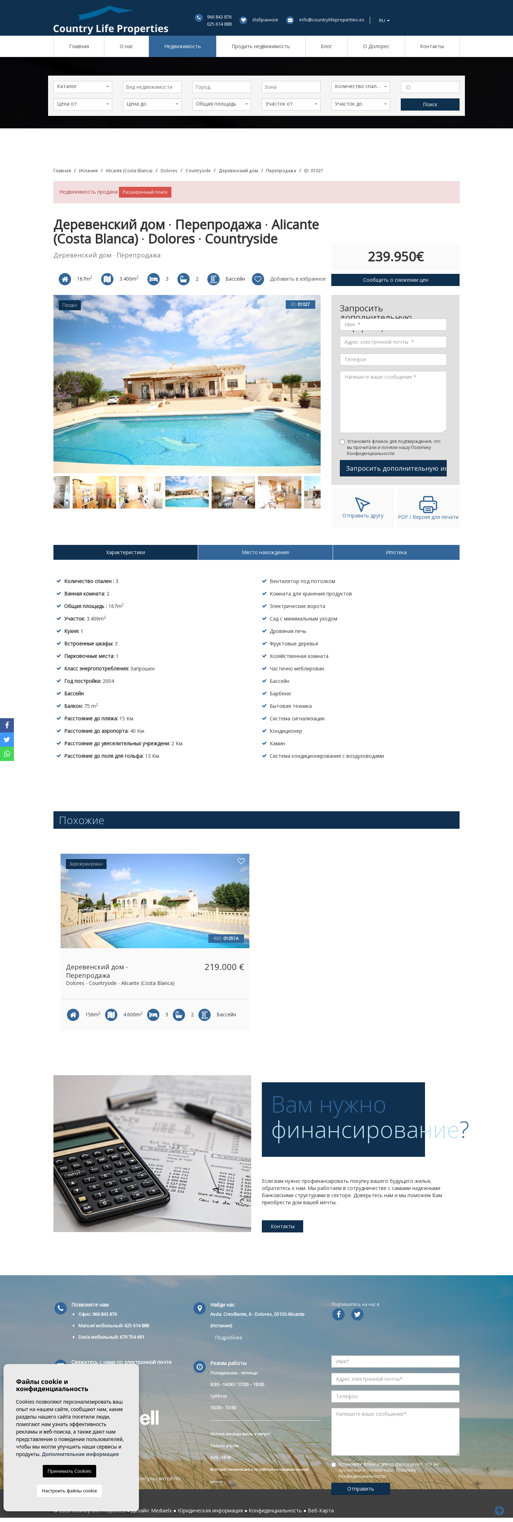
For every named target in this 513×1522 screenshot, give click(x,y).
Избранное (265, 19)
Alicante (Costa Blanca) (129, 170)
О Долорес (376, 46)
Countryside (198, 170)
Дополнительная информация (80, 1454)
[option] (187, 384)
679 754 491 (132, 1337)
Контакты (432, 46)
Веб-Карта (321, 1510)
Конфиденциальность (275, 1510)
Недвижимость (182, 46)
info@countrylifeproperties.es (331, 19)
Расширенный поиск (145, 192)
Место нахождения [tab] (265, 552)
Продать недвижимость (261, 46)
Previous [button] (58, 384)
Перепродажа (281, 170)
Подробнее (228, 1337)
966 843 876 (219, 17)
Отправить (360, 1488)
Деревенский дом (238, 170)
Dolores (169, 170)
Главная (79, 46)
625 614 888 (219, 24)
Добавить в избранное (288, 279)
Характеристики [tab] (125, 552)
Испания (88, 170)
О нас (126, 46)
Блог (326, 46)
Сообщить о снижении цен (395, 279)
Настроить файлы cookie (69, 1490)
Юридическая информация (210, 1510)
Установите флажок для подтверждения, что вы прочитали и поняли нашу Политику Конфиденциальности (394, 447)
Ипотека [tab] (396, 552)
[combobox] (152, 87)
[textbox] (154, 87)
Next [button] (315, 384)
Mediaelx (161, 1510)
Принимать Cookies (70, 1471)
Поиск (430, 104)
